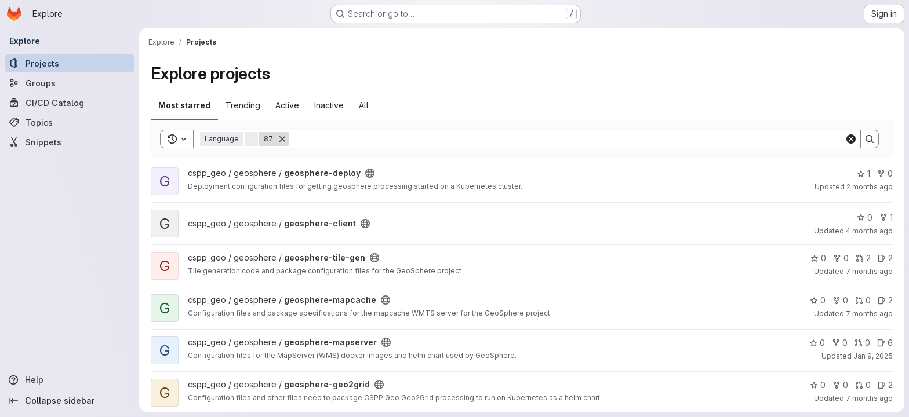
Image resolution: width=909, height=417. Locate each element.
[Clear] (851, 139)
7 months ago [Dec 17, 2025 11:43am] (869, 398)
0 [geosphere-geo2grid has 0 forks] (840, 385)
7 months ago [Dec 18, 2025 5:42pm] (869, 271)
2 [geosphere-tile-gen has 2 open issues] (885, 258)
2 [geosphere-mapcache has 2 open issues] (885, 300)
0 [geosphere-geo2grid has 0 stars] (818, 385)
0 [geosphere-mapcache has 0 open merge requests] (863, 300)
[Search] (567, 139)
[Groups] (69, 83)
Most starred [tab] (184, 105)
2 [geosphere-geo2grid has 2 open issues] (885, 385)
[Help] (69, 380)
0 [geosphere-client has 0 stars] (864, 217)
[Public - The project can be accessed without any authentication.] (369, 173)
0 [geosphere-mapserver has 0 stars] (817, 343)
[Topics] (69, 122)
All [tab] (364, 105)
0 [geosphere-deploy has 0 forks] (885, 173)
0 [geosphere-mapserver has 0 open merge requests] (862, 343)
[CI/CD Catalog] (69, 102)
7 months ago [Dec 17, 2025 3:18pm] (869, 313)
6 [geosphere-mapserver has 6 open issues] (885, 343)
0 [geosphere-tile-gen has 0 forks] (841, 258)
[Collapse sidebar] (69, 401)
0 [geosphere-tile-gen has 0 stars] (818, 258)
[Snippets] (69, 142)
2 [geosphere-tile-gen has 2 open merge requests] (863, 258)
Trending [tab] (243, 105)
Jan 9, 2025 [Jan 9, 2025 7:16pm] (873, 356)
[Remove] (282, 139)
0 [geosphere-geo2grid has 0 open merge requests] (863, 385)
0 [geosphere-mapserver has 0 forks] (840, 343)
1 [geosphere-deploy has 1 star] (863, 173)
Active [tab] (287, 105)
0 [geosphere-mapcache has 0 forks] (840, 300)
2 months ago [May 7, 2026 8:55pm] (869, 186)
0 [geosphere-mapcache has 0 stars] (818, 300)
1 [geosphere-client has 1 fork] (886, 217)
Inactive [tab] (329, 105)
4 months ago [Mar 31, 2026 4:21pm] (869, 230)
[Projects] (69, 63)
